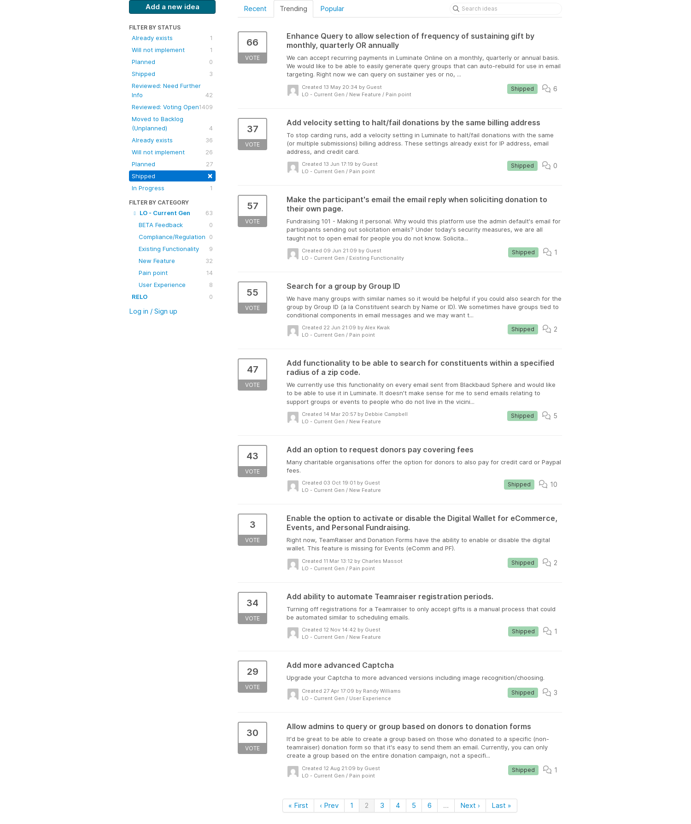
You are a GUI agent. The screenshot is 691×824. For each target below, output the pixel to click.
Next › (470, 805)
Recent (255, 8)
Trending (293, 8)
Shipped (172, 73)
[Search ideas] (506, 9)
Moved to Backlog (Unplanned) (172, 124)
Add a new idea (172, 6)
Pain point (176, 272)
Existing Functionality (176, 248)
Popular (332, 8)
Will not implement (172, 49)
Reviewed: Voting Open (172, 106)
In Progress (172, 188)
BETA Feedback (176, 224)
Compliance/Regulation (176, 236)
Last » (501, 805)
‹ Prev (329, 805)
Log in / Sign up (153, 311)
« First (298, 805)
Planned (172, 61)
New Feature (176, 260)
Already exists (172, 37)
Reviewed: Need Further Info (172, 90)
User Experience (176, 284)
